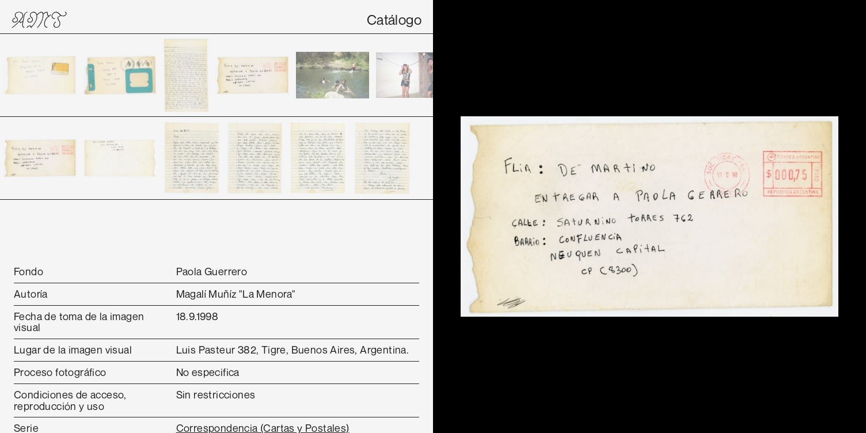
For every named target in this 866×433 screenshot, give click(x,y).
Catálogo (394, 20)
